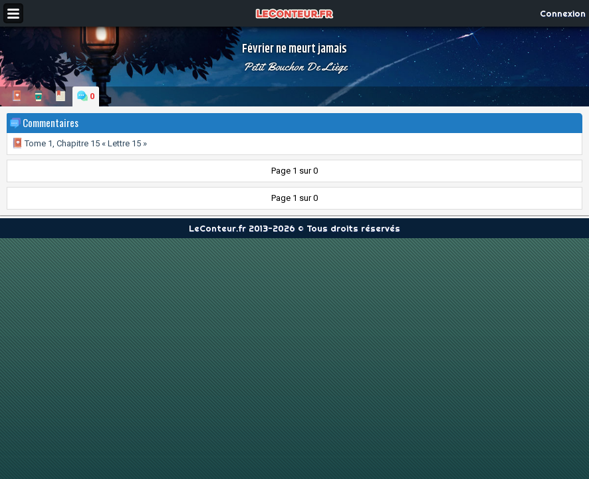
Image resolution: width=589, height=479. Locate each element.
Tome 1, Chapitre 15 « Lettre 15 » (79, 143)
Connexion (563, 13)
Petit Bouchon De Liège (295, 66)
